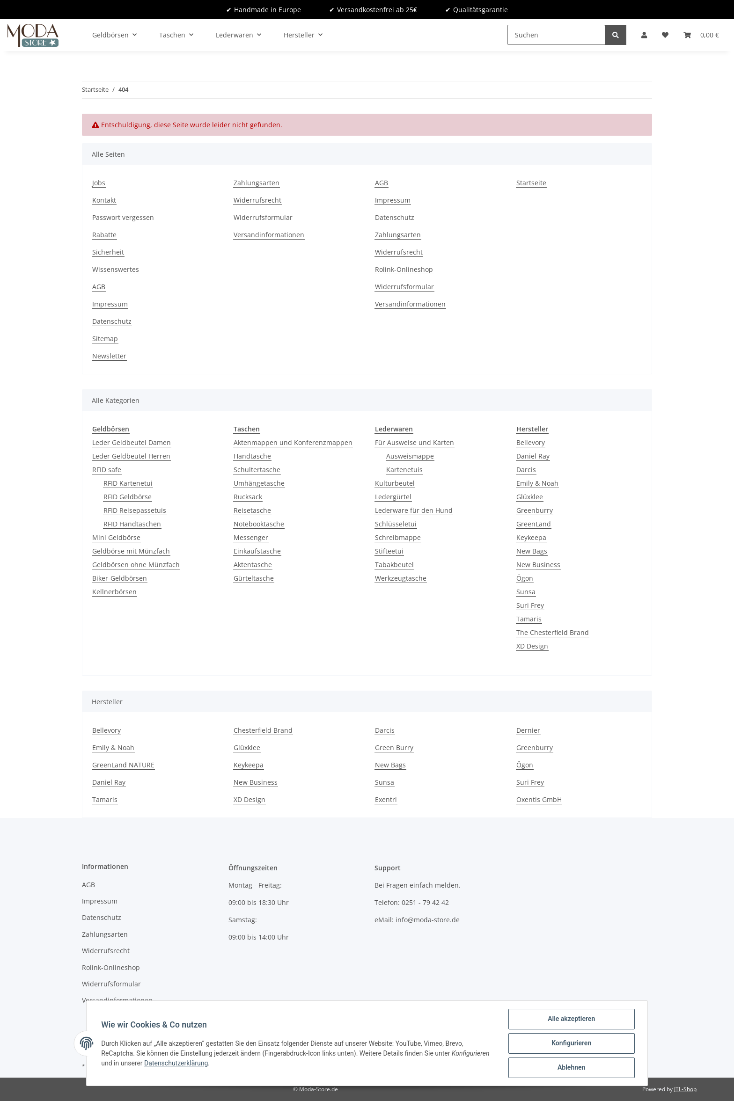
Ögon (524, 578)
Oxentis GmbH (539, 799)
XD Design (532, 646)
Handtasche (252, 456)
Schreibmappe (398, 537)
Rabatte (104, 234)
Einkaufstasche (257, 551)
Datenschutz (112, 321)
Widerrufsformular (263, 217)
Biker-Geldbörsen (119, 578)
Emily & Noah (537, 483)
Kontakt (104, 200)
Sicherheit (108, 252)
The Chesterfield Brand (552, 632)
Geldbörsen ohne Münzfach (136, 564)
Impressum (110, 303)
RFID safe (106, 469)
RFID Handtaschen (132, 523)
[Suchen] (556, 35)
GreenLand (533, 523)
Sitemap (105, 338)
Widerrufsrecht (257, 200)
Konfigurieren (571, 1043)
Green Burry (394, 747)
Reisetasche (252, 510)
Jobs (98, 182)
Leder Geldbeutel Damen (131, 442)
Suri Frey (530, 605)
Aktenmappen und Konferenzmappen (293, 442)
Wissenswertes (115, 269)
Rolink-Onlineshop (404, 269)
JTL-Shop (685, 1089)
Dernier (528, 730)
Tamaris (529, 618)
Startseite (531, 182)
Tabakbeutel (394, 564)
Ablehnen (571, 1068)
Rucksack (248, 496)
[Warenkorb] (701, 35)
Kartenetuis (404, 469)
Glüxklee (529, 496)
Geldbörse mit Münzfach (131, 551)
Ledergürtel (393, 496)
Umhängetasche (259, 483)
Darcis (526, 469)
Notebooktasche (259, 523)
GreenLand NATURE (123, 764)
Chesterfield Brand (263, 730)
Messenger (251, 537)
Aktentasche (253, 564)
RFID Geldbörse (127, 496)
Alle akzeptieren (571, 1019)
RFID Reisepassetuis (134, 510)
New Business (538, 564)
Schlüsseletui (396, 523)
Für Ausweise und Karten (414, 442)
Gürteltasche (254, 578)
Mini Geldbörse (116, 537)
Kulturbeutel (395, 483)
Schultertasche (257, 469)
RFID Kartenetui (128, 483)
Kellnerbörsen (114, 591)
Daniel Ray (533, 456)
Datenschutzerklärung (176, 1063)
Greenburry (534, 510)
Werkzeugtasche (400, 578)
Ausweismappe (410, 456)
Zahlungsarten (256, 182)
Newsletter (109, 355)
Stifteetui (389, 551)
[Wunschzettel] (665, 35)
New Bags (531, 551)
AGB (98, 286)
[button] (644, 35)
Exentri (386, 799)
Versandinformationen (269, 234)
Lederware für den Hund (414, 510)
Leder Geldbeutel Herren (131, 456)
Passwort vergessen (123, 217)
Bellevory (530, 442)
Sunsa (526, 591)
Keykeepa (531, 537)
